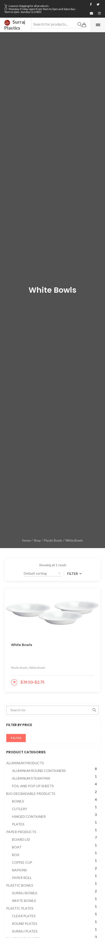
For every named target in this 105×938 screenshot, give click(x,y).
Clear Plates (24, 916)
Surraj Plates (24, 931)
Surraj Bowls (24, 893)
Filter (73, 573)
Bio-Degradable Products (30, 794)
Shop (37, 540)
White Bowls (24, 901)
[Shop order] (42, 574)
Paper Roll (22, 878)
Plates (18, 824)
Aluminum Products (25, 763)
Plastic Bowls (53, 540)
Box (15, 855)
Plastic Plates (19, 908)
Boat (17, 847)
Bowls (18, 801)
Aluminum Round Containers (39, 771)
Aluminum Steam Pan (31, 778)
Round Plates (24, 924)
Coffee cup (22, 862)
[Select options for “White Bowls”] (14, 682)
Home (26, 540)
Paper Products (21, 832)
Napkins (19, 870)
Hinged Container (29, 816)
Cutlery (19, 809)
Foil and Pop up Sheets (33, 786)
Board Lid (21, 839)
